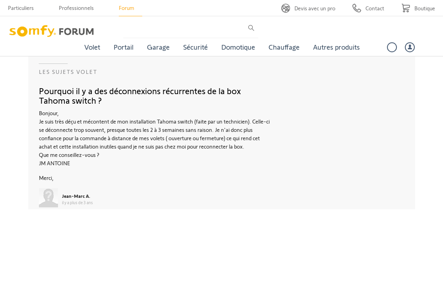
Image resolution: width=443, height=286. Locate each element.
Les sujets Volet (68, 71)
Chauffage (284, 47)
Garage (158, 47)
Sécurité (195, 47)
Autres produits (336, 47)
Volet (92, 47)
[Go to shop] (418, 8)
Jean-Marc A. (76, 196)
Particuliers (21, 7)
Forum (126, 7)
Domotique (238, 47)
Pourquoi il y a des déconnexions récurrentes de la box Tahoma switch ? (140, 95)
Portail (123, 47)
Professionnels (76, 7)
